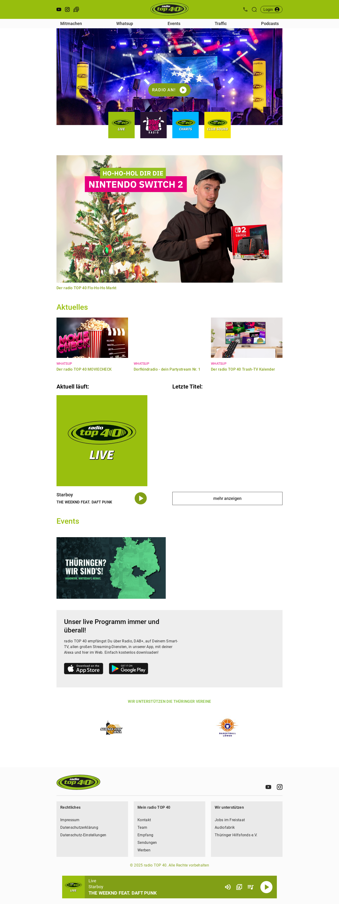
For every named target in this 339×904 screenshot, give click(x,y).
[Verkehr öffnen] (76, 9)
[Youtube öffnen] (58, 9)
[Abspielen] (266, 887)
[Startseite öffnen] (169, 9)
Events (174, 23)
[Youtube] (268, 787)
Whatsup (124, 23)
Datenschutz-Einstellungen (83, 835)
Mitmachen (71, 23)
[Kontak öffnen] (245, 9)
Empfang (145, 835)
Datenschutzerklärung (79, 827)
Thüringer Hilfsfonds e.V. (236, 835)
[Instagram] (279, 787)
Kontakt (144, 820)
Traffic (221, 23)
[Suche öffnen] (254, 9)
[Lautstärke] (228, 887)
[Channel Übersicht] (239, 887)
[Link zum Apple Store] (83, 669)
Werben (143, 850)
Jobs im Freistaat (230, 820)
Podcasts (270, 23)
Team (142, 827)
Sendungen (147, 842)
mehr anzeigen (227, 498)
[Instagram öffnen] (67, 9)
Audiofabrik (225, 827)
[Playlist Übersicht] (250, 887)
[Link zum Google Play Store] (128, 669)
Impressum (70, 820)
